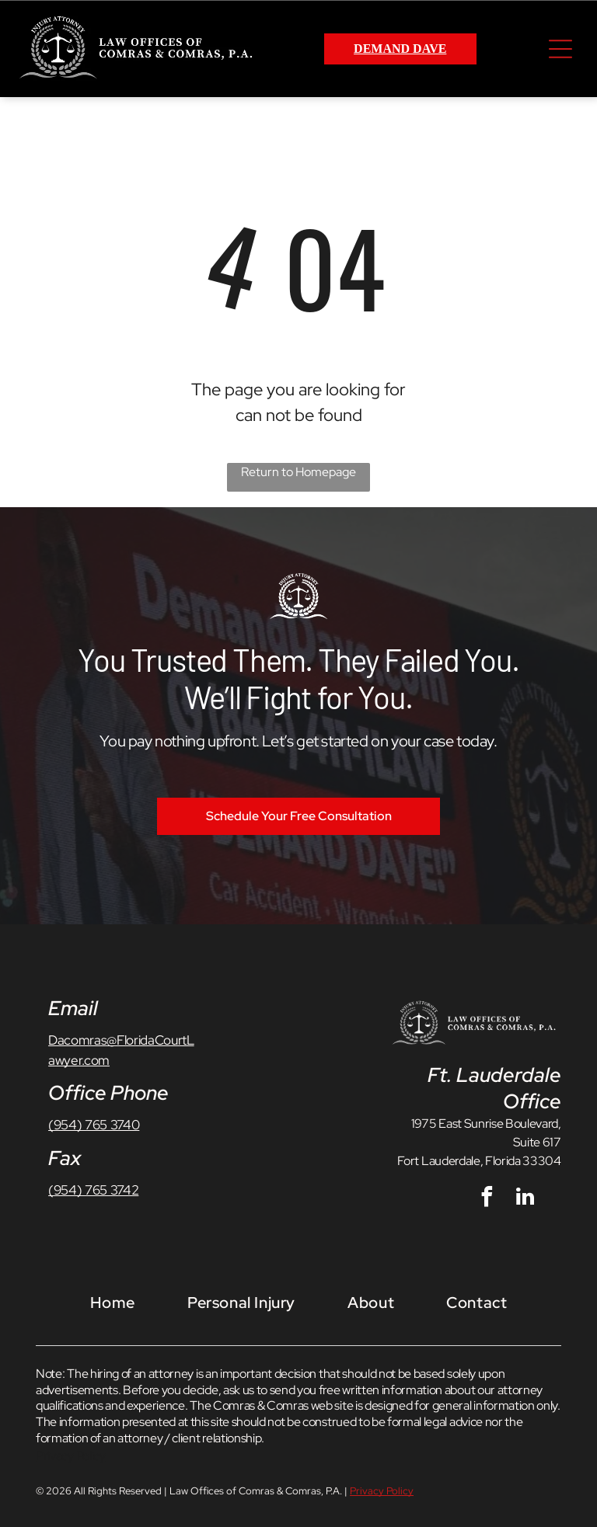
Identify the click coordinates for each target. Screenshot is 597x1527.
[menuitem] (112, 1302)
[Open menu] (560, 49)
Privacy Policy (71, 1456)
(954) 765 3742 (93, 1189)
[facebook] (487, 1199)
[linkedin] (525, 1199)
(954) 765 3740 (93, 1124)
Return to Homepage (298, 472)
